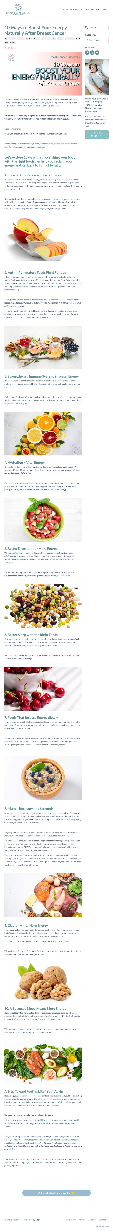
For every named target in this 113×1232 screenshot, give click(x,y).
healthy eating (52, 38)
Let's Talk (95, 9)
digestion (36, 38)
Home (65, 9)
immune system (70, 38)
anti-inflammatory (10, 38)
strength (12, 42)
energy (43, 38)
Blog (87, 9)
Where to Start (76, 9)
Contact (102, 1219)
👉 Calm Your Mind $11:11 (97, 134)
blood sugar (20, 38)
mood (78, 38)
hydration (60, 38)
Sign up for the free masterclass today (43, 1162)
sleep (6, 42)
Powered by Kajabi (102, 1226)
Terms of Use (70, 1219)
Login (104, 9)
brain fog (29, 38)
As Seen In (91, 1219)
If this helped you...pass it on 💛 (57, 1192)
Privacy (81, 1219)
